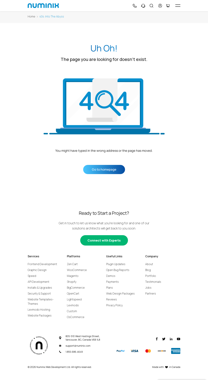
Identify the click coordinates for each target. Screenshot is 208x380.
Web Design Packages (120, 293)
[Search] (151, 6)
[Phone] (134, 6)
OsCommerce (75, 317)
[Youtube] (178, 339)
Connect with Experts (104, 240)
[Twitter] (163, 339)
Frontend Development (42, 264)
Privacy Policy (114, 305)
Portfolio (150, 276)
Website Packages (40, 315)
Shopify (71, 282)
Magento (72, 276)
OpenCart (73, 293)
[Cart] (168, 5)
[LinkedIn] (171, 339)
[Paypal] (120, 351)
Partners (150, 293)
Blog (148, 270)
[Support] (143, 6)
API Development (38, 282)
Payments (112, 282)
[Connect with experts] (104, 240)
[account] (160, 5)
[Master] (148, 351)
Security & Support (39, 293)
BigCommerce (76, 287)
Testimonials (153, 282)
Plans (109, 287)
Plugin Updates (115, 264)
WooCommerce (77, 270)
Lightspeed (74, 299)
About (149, 264)
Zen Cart (72, 264)
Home (31, 16)
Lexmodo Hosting (39, 309)
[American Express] (175, 351)
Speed (32, 276)
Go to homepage (104, 169)
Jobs (148, 287)
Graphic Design (37, 270)
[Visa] (134, 351)
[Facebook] (157, 339)
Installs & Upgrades (40, 287)
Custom (72, 311)
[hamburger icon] (177, 5)
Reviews (111, 299)
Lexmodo (73, 305)
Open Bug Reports (117, 270)
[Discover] (162, 351)
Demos (110, 276)
